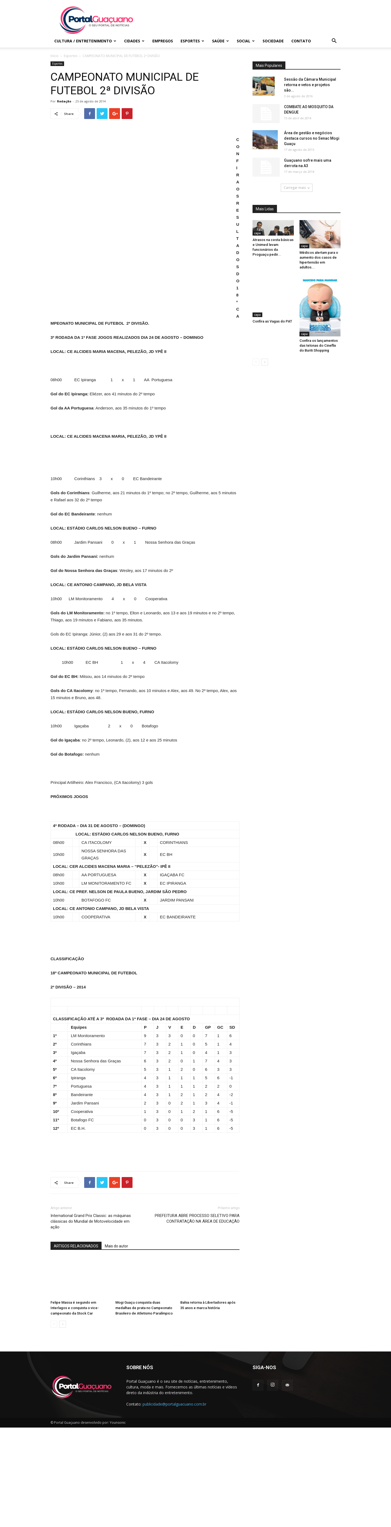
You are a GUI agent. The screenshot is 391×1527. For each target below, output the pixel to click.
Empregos (162, 40)
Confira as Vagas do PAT (272, 305)
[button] (333, 41)
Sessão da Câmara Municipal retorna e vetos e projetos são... (310, 84)
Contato (301, 40)
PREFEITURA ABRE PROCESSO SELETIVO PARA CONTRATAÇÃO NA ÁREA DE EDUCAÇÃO (197, 1318)
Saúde (220, 40)
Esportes (192, 40)
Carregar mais (297, 187)
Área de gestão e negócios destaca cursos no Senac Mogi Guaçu (311, 138)
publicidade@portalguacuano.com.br (174, 1503)
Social (246, 40)
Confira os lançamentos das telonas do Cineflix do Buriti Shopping (318, 345)
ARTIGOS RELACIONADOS (76, 1345)
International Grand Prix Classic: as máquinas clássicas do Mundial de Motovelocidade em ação (91, 1321)
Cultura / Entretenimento (85, 40)
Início (55, 56)
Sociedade (273, 40)
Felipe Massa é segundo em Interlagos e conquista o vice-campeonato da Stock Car (75, 1407)
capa (257, 233)
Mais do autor (116, 1345)
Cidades (134, 40)
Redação (64, 101)
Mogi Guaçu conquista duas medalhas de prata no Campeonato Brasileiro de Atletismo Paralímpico (144, 1407)
